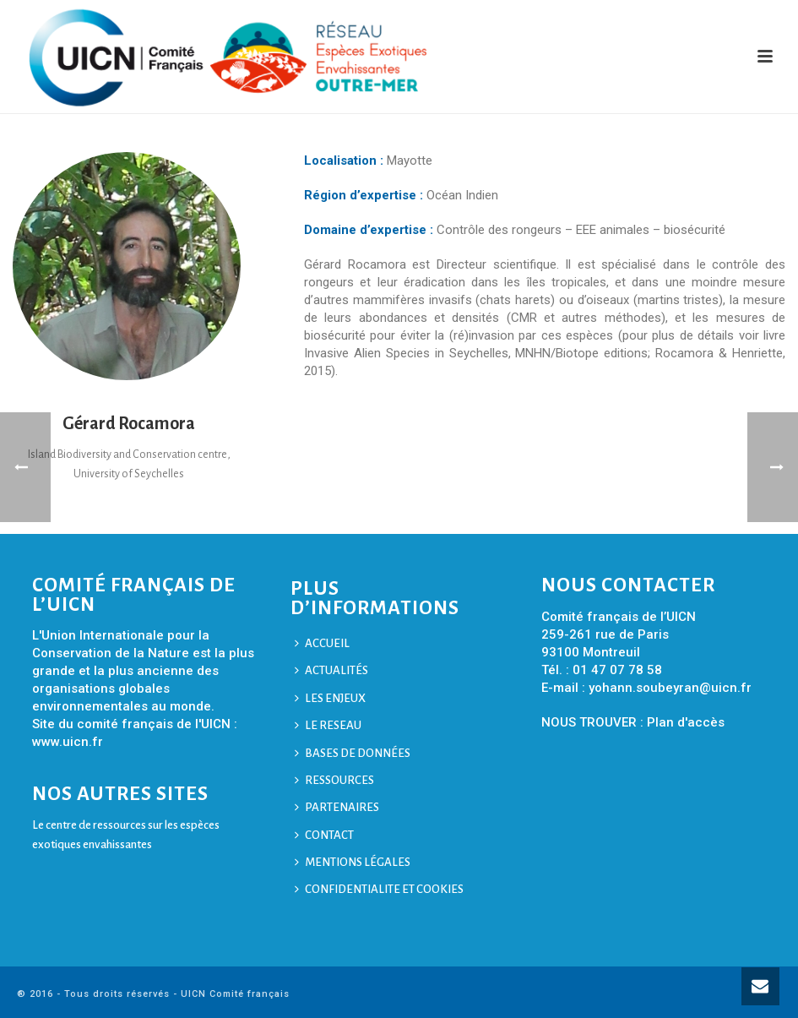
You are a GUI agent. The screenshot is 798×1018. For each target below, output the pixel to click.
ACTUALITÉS (331, 670)
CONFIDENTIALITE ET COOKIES (379, 889)
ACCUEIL (322, 643)
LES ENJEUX (330, 698)
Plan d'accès (686, 722)
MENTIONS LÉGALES (352, 862)
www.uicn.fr (67, 741)
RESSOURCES (334, 780)
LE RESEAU (328, 725)
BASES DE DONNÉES (352, 753)
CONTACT (324, 835)
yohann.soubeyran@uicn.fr (670, 687)
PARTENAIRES (337, 807)
